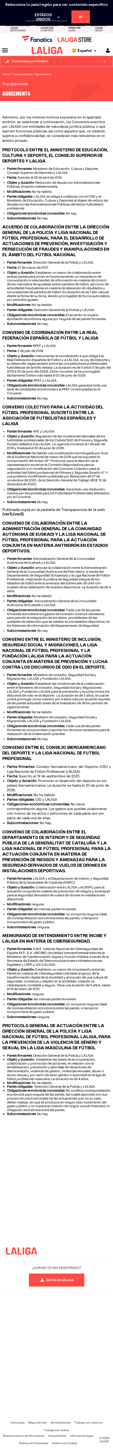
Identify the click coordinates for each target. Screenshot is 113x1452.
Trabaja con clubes (56, 1430)
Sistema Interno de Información (24, 1435)
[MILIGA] (106, 50)
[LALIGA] (47, 50)
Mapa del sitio (37, 1422)
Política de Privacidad (33, 1443)
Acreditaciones (61, 1422)
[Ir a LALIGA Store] (56, 39)
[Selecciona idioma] (85, 51)
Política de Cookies (64, 1443)
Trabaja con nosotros (88, 1422)
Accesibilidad (57, 1435)
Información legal (81, 1435)
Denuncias (17, 1422)
